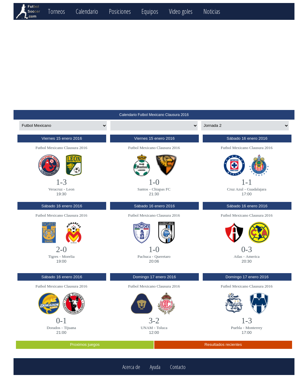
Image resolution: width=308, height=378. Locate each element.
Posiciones (120, 11)
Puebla (236, 327)
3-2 (154, 320)
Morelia (68, 256)
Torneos (56, 11)
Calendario (87, 11)
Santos (142, 189)
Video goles (180, 11)
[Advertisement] (154, 65)
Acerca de (131, 366)
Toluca (161, 327)
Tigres (53, 256)
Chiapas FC (161, 189)
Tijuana (70, 327)
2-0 (61, 249)
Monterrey (253, 327)
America (253, 256)
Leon (70, 189)
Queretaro (162, 256)
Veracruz (55, 189)
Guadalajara (256, 189)
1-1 (246, 182)
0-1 (61, 320)
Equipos (149, 11)
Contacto (178, 366)
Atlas (238, 256)
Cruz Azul (235, 189)
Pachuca (144, 256)
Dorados (53, 327)
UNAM (147, 327)
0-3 (246, 249)
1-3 (61, 182)
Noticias (211, 11)
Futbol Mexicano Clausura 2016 (61, 147)
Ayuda (155, 366)
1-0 (154, 182)
